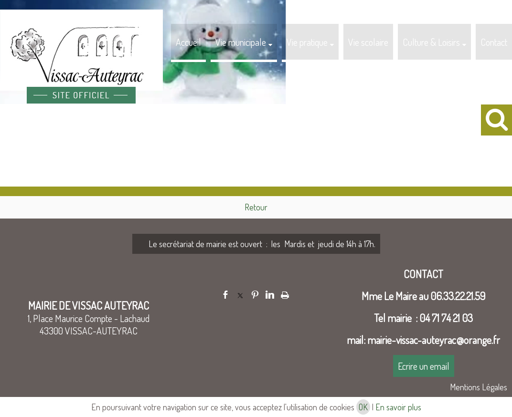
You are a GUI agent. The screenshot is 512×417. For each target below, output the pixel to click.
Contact (493, 42)
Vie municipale (240, 42)
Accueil (188, 42)
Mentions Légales (478, 387)
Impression (285, 293)
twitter (240, 294)
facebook (225, 294)
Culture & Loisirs (431, 42)
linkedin (270, 294)
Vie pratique (307, 42)
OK (363, 407)
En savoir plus (398, 407)
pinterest (255, 294)
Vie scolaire (368, 42)
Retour (256, 207)
